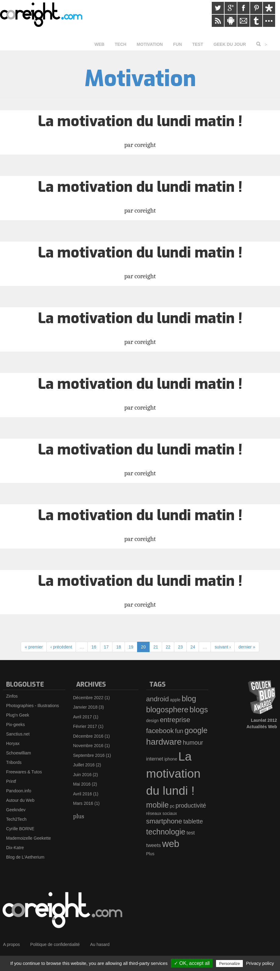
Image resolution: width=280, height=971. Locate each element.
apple (175, 699)
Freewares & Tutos (24, 771)
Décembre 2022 (88, 697)
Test (197, 44)
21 (155, 646)
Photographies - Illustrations (32, 705)
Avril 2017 (82, 716)
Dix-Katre (15, 847)
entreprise (175, 720)
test (190, 833)
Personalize (229, 963)
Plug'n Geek (17, 715)
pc (172, 806)
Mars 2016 (83, 803)
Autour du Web (20, 800)
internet (154, 759)
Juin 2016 (82, 774)
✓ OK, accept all (192, 963)
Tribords (14, 762)
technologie (166, 831)
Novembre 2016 (88, 745)
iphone (170, 759)
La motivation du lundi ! (173, 773)
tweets (153, 845)
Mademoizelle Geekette (28, 838)
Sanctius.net (18, 734)
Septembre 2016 (89, 755)
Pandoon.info (18, 790)
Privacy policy (260, 963)
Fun (177, 44)
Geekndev (16, 809)
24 (192, 646)
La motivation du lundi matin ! (140, 121)
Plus (150, 853)
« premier (34, 646)
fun (179, 731)
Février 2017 (85, 726)
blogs (199, 709)
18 (118, 646)
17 (106, 646)
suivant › (222, 646)
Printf (11, 781)
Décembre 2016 (88, 736)
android (157, 699)
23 (180, 646)
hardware (164, 742)
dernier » (246, 646)
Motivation (150, 44)
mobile (157, 805)
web (170, 843)
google (195, 730)
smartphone (164, 821)
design (152, 720)
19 (131, 646)
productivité (190, 805)
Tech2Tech (16, 819)
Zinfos (12, 696)
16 (93, 646)
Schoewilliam (18, 752)
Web (99, 44)
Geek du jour (230, 44)
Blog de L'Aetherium (25, 857)
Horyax (12, 743)
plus (78, 816)
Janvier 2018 (85, 707)
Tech (120, 44)
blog (189, 698)
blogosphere (167, 709)
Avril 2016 (82, 793)
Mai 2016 (82, 784)
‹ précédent (61, 646)
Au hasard (100, 944)
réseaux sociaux (161, 813)
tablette (193, 821)
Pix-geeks (15, 724)
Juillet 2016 (84, 764)
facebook (160, 731)
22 (168, 646)
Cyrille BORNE (20, 828)
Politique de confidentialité (55, 944)
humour (193, 742)
